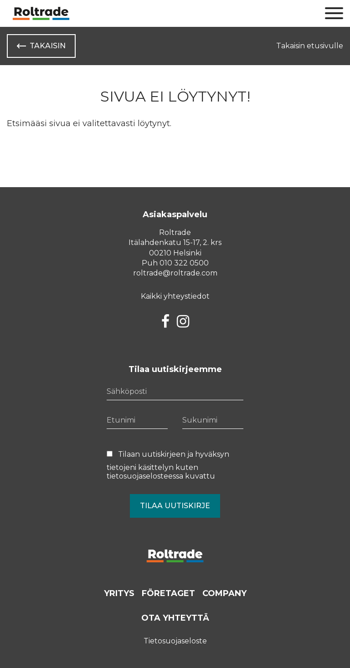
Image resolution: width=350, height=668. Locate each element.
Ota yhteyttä (175, 618)
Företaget (168, 593)
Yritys (119, 593)
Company (224, 593)
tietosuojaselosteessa (145, 476)
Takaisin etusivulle (309, 45)
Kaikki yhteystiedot (175, 296)
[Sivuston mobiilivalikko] (334, 13)
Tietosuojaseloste (175, 641)
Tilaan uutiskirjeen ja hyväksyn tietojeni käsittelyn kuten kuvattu (168, 465)
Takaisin (48, 45)
